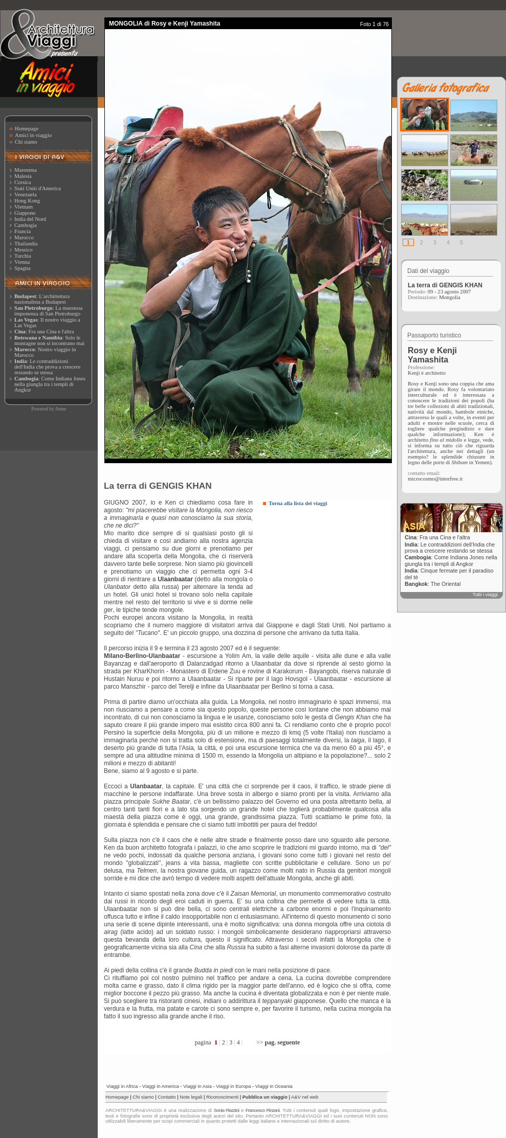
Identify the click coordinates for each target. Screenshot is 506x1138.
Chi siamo (26, 142)
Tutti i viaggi (485, 594)
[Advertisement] (317, 565)
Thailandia (26, 243)
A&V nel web (304, 1097)
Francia (22, 231)
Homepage (26, 128)
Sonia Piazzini (226, 1110)
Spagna (22, 268)
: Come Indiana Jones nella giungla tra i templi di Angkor (49, 384)
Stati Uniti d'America (37, 188)
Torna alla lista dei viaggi (298, 503)
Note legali (191, 1097)
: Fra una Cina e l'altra (44, 331)
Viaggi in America (160, 1086)
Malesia (23, 176)
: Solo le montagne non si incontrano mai (49, 340)
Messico (23, 250)
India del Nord (30, 219)
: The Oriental (432, 584)
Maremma (25, 170)
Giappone (24, 213)
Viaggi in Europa (233, 1086)
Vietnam (23, 207)
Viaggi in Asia (197, 1086)
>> (278, 1042)
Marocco (24, 237)
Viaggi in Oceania (274, 1086)
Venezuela (25, 194)
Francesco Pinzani (262, 1110)
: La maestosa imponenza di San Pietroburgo (48, 310)
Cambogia (25, 225)
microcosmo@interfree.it (435, 479)
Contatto (166, 1097)
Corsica (22, 182)
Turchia (22, 256)
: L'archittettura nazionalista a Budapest (42, 299)
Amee (60, 409)
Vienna (22, 262)
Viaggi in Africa (122, 1086)
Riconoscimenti (222, 1097)
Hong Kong (27, 200)
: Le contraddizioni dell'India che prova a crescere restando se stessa (47, 366)
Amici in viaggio (33, 135)
